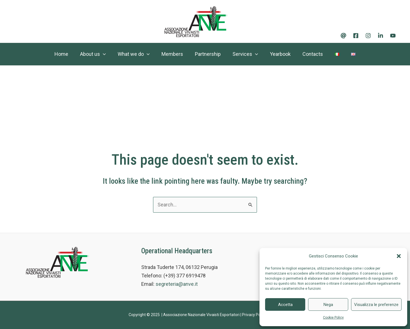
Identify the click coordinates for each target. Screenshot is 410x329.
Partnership (207, 54)
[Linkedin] (380, 35)
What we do (129, 54)
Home (54, 54)
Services (246, 54)
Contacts (317, 54)
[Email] (343, 35)
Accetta (285, 304)
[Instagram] (368, 35)
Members (170, 54)
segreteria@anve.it (176, 284)
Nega (328, 304)
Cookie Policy (333, 317)
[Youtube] (393, 35)
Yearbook (282, 54)
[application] (97, 54)
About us (87, 54)
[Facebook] (356, 35)
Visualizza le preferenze (376, 304)
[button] (399, 256)
